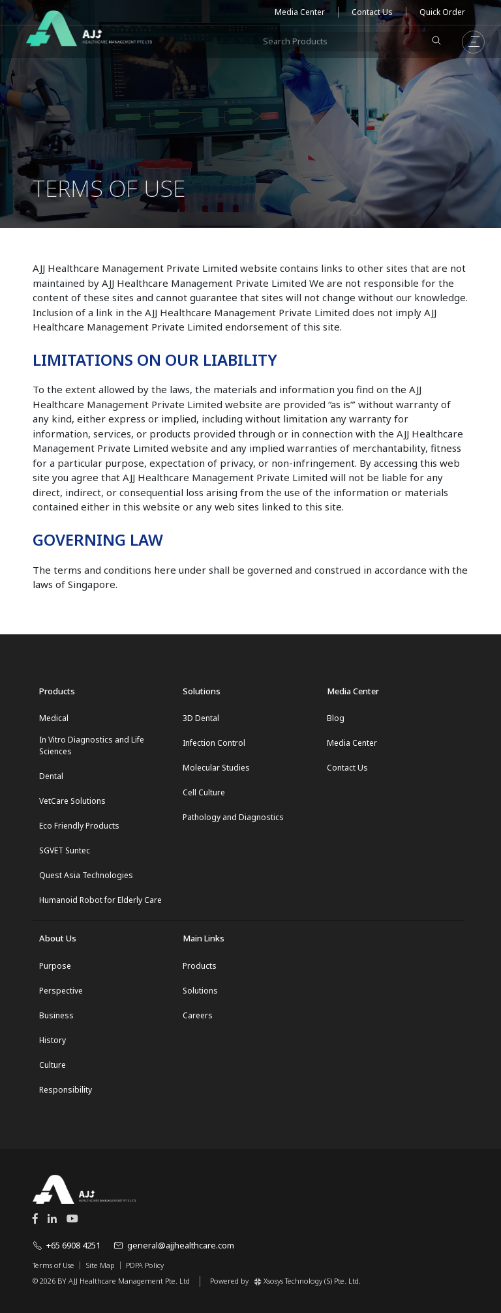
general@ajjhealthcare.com (174, 1245)
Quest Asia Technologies (86, 875)
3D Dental (201, 718)
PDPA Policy (145, 1265)
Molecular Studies (216, 767)
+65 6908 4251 (66, 1245)
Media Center (300, 12)
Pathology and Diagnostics (233, 817)
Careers (198, 1015)
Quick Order (442, 12)
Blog (335, 718)
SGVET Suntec (64, 850)
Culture (52, 1064)
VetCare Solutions (72, 800)
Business (56, 1015)
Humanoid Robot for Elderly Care (100, 900)
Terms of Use (53, 1265)
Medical (53, 718)
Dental (51, 776)
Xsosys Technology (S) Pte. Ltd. (307, 1281)
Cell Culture (204, 792)
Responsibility (65, 1089)
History (52, 1040)
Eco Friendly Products (79, 825)
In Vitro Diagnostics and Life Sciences (91, 745)
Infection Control (214, 742)
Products (200, 965)
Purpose (55, 965)
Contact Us (372, 12)
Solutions (200, 990)
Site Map (100, 1265)
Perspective (61, 990)
